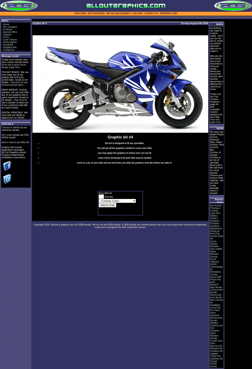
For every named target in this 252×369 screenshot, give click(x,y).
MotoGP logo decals (216, 285)
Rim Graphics (214, 329)
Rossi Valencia (214, 260)
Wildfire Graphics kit (216, 324)
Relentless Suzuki (215, 273)
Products (7, 29)
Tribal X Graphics (214, 219)
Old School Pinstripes (216, 206)
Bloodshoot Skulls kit (216, 229)
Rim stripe (6, 135)
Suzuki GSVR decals (213, 364)
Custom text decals (216, 290)
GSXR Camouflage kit (216, 267)
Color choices (10, 39)
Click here (19, 100)
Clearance (6, 127)
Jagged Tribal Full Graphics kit (216, 356)
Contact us (8, 49)
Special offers (10, 32)
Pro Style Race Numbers (215, 312)
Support (7, 34)
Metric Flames (8, 142)
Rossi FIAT (216, 277)
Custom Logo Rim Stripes (215, 213)
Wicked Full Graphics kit (216, 349)
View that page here (215, 120)
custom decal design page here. (13, 65)
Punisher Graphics (214, 224)
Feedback (8, 44)
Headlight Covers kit (215, 306)
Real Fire (215, 233)
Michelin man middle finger (216, 249)
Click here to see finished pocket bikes (14, 83)
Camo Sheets (213, 242)
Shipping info (10, 47)
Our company (10, 27)
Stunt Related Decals (214, 335)
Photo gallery (10, 42)
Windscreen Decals (216, 319)
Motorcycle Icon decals (216, 296)
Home (6, 24)
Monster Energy (214, 255)
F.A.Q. (6, 37)
